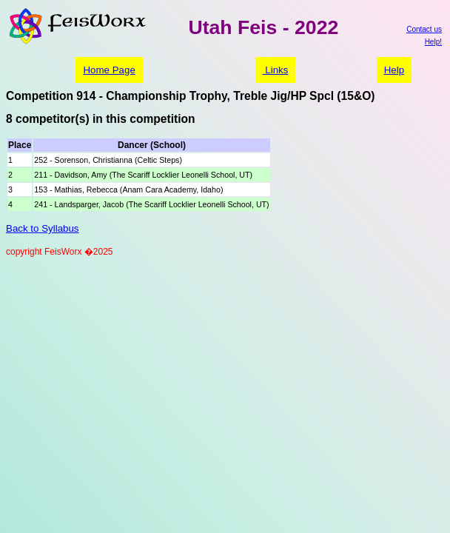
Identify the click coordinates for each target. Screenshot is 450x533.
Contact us (424, 29)
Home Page (109, 70)
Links (276, 70)
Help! (433, 42)
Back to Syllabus (42, 228)
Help (394, 70)
